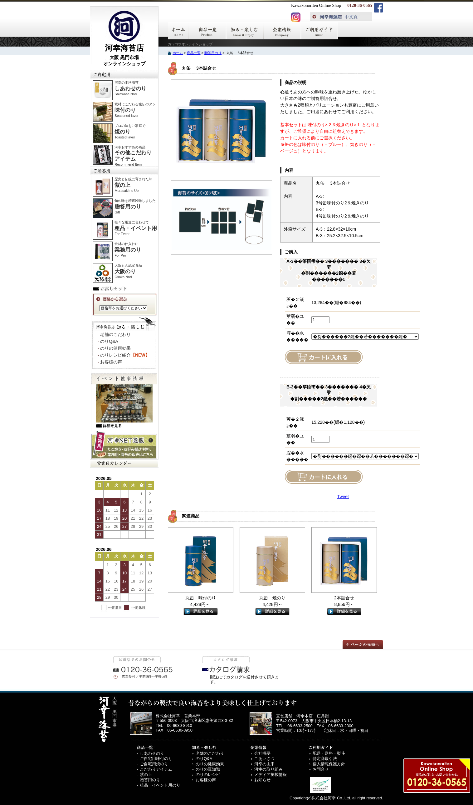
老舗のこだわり (115, 334)
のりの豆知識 (208, 769)
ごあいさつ (264, 758)
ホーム (178, 53)
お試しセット (111, 288)
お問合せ (321, 769)
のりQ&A (109, 341)
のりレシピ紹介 (125, 355)
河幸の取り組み (268, 769)
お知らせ (262, 780)
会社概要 (262, 753)
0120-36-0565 (359, 5)
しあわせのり (152, 753)
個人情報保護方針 (329, 764)
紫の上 (146, 774)
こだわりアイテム (156, 769)
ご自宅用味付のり (156, 758)
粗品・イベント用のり (160, 785)
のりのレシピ (208, 774)
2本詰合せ (344, 597)
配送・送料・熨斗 (329, 753)
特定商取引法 (325, 758)
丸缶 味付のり (200, 597)
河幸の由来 (264, 764)
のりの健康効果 (115, 348)
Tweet (343, 496)
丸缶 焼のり (272, 597)
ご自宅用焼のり (154, 764)
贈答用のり (213, 53)
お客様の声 (111, 361)
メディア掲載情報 (270, 774)
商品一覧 (194, 53)
